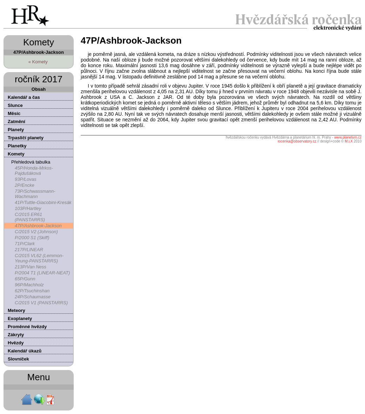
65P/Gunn (25, 278)
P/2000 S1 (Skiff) (32, 237)
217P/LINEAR (29, 249)
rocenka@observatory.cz (297, 141)
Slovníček (18, 359)
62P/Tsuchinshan (32, 290)
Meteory (16, 310)
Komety (16, 154)
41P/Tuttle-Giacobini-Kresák (43, 202)
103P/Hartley (28, 208)
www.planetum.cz (347, 137)
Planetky (17, 145)
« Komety (38, 61)
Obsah (39, 89)
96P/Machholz (29, 284)
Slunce (15, 105)
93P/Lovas (25, 179)
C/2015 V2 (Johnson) (36, 231)
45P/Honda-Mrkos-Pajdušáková (34, 170)
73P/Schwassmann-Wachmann (35, 194)
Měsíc (14, 113)
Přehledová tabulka (30, 162)
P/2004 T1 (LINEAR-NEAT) (42, 272)
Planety (16, 129)
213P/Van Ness (30, 266)
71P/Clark (25, 243)
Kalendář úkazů (24, 351)
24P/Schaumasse (33, 296)
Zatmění (16, 121)
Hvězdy (16, 342)
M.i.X (349, 141)
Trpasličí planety (26, 137)
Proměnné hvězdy (27, 326)
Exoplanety (20, 318)
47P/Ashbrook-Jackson (38, 225)
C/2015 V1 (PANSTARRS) (41, 302)
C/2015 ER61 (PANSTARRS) (30, 217)
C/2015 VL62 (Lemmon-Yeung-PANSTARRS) (39, 258)
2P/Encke (24, 185)
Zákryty (16, 334)
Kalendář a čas (24, 97)
